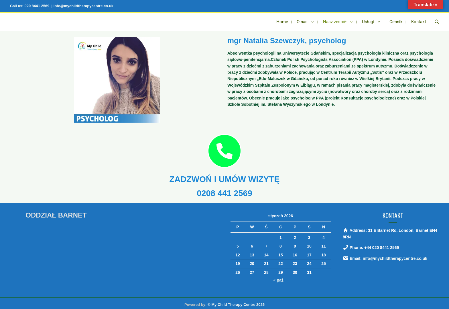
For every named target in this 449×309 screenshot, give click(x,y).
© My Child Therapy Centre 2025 (236, 301)
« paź (278, 277)
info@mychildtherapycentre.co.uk (395, 255)
